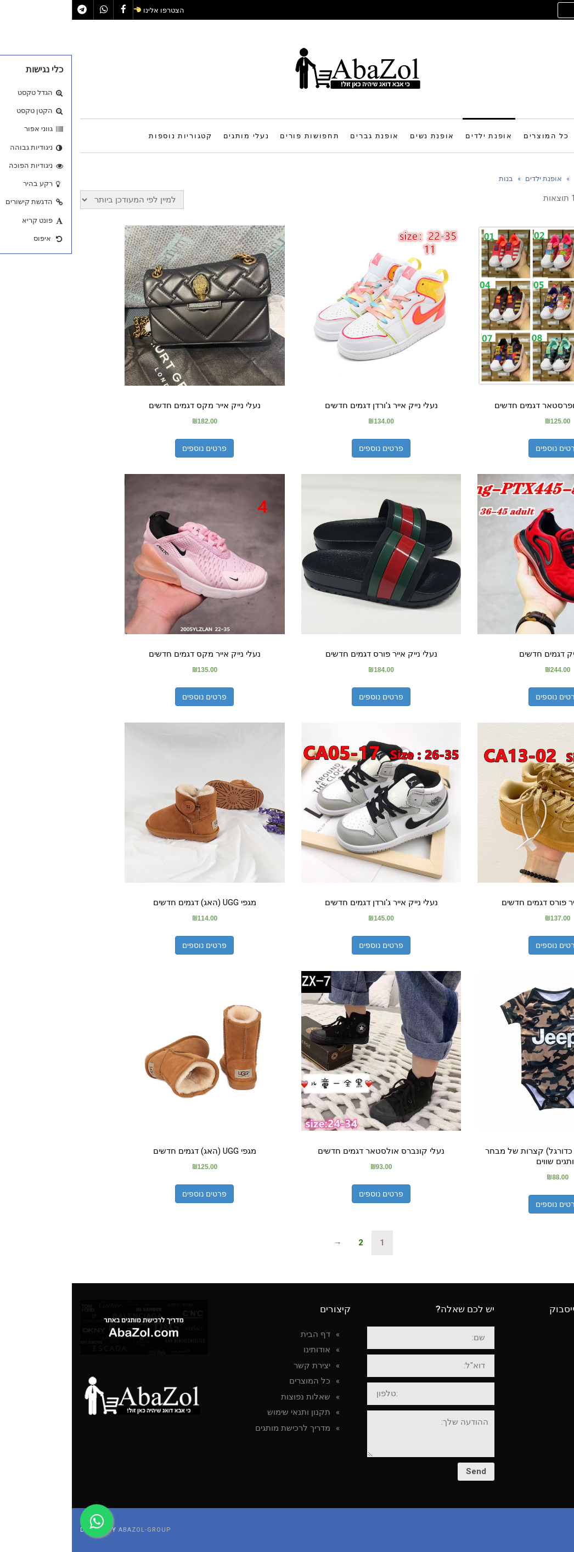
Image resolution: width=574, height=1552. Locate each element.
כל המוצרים (237, 1381)
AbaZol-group (73, 1529)
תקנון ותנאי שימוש (226, 1412)
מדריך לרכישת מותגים (220, 1428)
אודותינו (245, 1350)
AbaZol (537, 1339)
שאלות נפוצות (233, 1397)
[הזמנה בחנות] (60, 199)
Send (404, 1471)
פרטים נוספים (486, 448)
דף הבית (243, 1334)
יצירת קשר (240, 1365)
